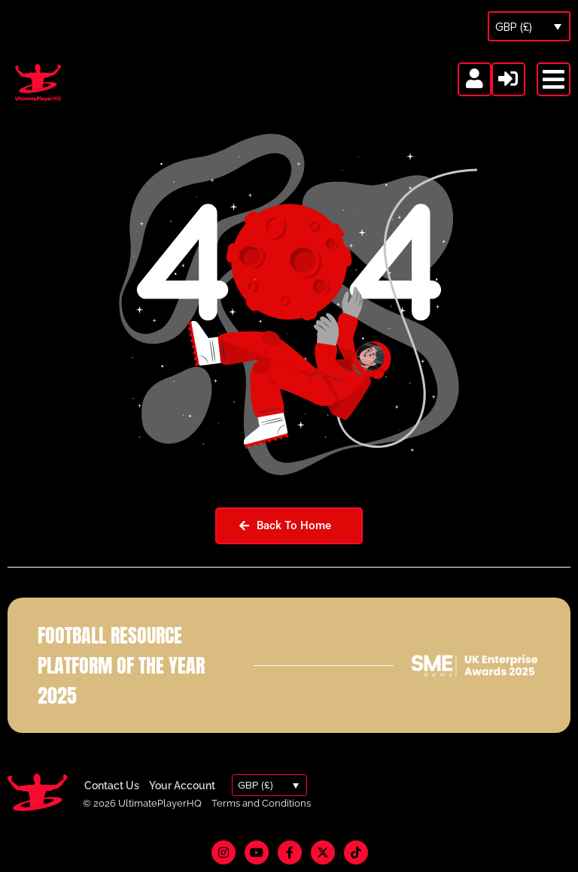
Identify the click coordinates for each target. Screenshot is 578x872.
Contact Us (111, 786)
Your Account (182, 786)
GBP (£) (513, 27)
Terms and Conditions (261, 803)
